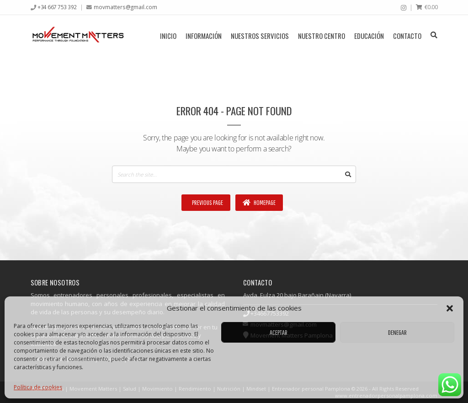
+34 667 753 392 (57, 7)
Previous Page (207, 202)
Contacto (407, 36)
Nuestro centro (321, 36)
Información (204, 36)
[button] (449, 308)
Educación (369, 36)
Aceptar (278, 332)
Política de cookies (38, 387)
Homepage (259, 202)
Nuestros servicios (260, 36)
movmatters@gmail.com (125, 7)
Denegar (397, 332)
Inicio (168, 36)
